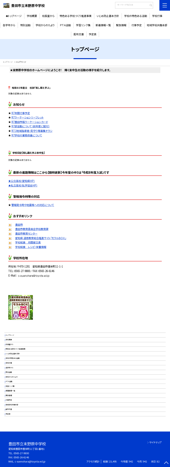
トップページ (15, 16)
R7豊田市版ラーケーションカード (29, 122)
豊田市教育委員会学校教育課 (31, 229)
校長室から (48, 16)
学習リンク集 (83, 25)
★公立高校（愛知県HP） (21, 181)
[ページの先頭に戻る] (166, 463)
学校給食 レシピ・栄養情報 (30, 247)
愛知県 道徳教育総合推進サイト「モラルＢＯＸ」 (40, 238)
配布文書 (79, 34)
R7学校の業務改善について (26, 135)
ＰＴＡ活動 (65, 25)
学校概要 (32, 16)
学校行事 (157, 16)
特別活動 (25, 25)
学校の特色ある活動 (135, 16)
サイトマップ (155, 442)
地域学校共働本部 (157, 25)
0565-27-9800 (21, 453)
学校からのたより (45, 25)
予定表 (92, 34)
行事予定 (136, 25)
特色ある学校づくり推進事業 (75, 16)
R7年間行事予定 (20, 113)
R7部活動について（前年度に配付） (30, 126)
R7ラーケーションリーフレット (27, 117)
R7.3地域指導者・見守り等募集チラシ (31, 131)
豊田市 (19, 225)
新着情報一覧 (103, 25)
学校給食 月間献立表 (28, 242)
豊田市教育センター (26, 233)
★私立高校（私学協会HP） (22, 185)
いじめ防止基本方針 (108, 16)
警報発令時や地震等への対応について (32, 205)
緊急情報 (121, 25)
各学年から (9, 25)
